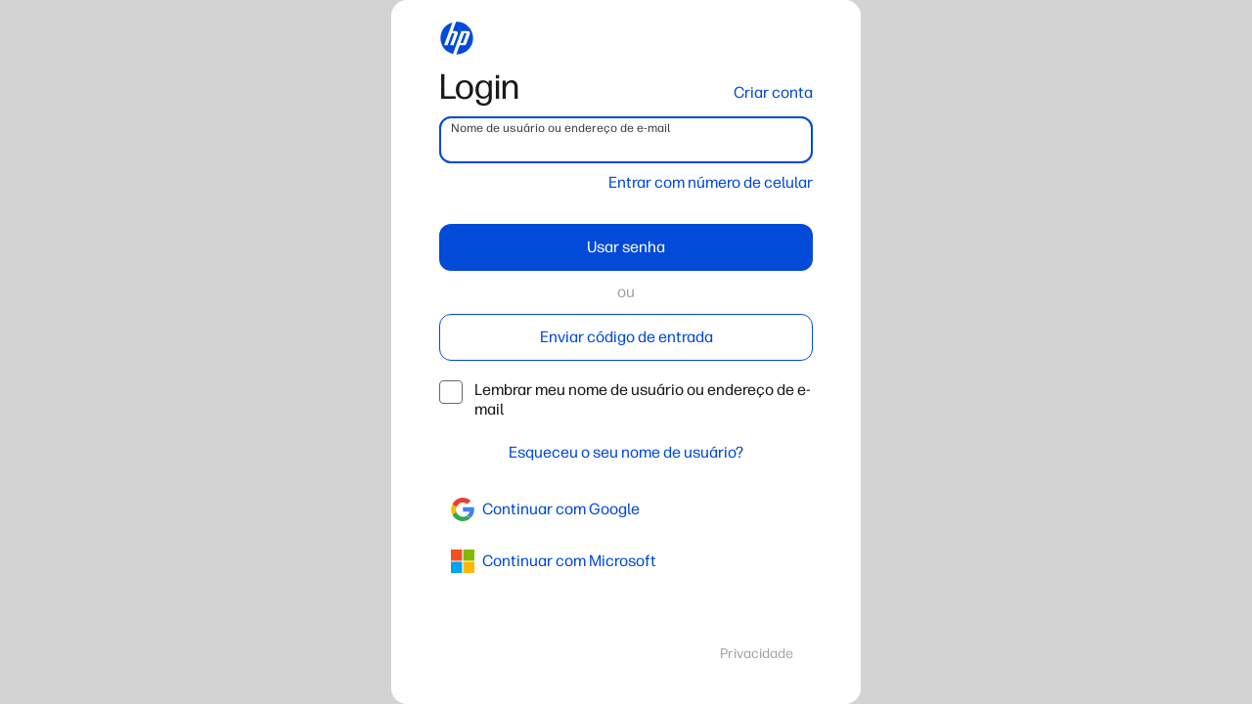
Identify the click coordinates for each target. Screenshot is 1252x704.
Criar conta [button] (773, 92)
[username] (626, 139)
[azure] (626, 561)
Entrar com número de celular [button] (710, 182)
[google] (626, 509)
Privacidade (756, 653)
